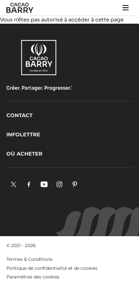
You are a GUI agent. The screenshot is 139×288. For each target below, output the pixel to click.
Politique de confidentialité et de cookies (51, 268)
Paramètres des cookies (32, 277)
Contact (19, 115)
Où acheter (24, 154)
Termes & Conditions (29, 259)
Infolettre (23, 135)
